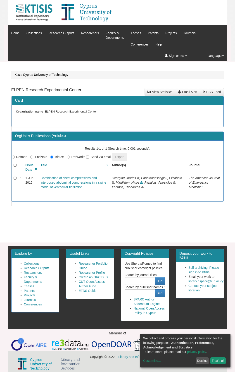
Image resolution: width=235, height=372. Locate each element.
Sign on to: (176, 56)
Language (215, 56)
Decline (202, 360)
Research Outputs (61, 33)
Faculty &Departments (115, 35)
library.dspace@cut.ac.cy (206, 281)
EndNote (38, 157)
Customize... (152, 360)
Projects (171, 33)
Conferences (140, 44)
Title (43, 165)
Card (19, 100)
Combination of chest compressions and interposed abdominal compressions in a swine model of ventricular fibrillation (73, 182)
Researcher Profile (92, 272)
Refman (19, 157)
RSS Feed (212, 92)
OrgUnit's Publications (33, 136)
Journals (190, 33)
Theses (136, 33)
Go (160, 281)
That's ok (218, 360)
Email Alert (187, 92)
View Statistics (159, 92)
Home (15, 33)
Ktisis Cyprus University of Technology (41, 75)
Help (158, 44)
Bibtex (57, 157)
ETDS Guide (88, 291)
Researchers (90, 33)
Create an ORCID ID (93, 277)
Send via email (99, 157)
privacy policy (196, 352)
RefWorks (76, 157)
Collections (34, 33)
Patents (153, 33)
